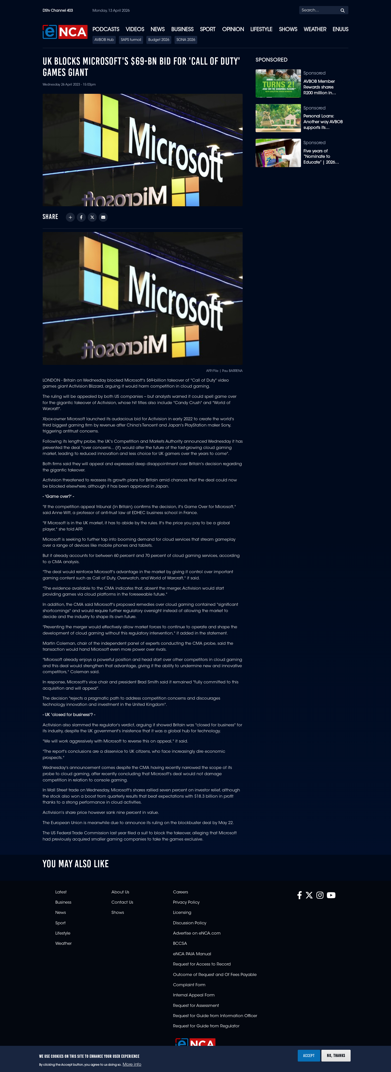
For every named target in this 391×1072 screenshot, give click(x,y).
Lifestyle (261, 29)
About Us (120, 892)
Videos (135, 29)
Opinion (233, 29)
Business (182, 29)
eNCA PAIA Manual (192, 954)
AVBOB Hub (104, 40)
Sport (207, 29)
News (158, 29)
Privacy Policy (186, 903)
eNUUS (340, 29)
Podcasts (106, 29)
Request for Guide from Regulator (206, 1026)
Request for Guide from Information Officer (215, 1016)
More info (132, 1065)
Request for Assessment (196, 1006)
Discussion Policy (189, 923)
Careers (180, 892)
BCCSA (180, 944)
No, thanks (336, 1055)
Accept (309, 1055)
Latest (61, 892)
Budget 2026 (158, 40)
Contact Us (122, 903)
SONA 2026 (186, 40)
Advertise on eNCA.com (197, 934)
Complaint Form (189, 985)
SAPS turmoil (131, 40)
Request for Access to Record (202, 964)
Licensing (182, 913)
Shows (288, 29)
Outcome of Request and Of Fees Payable (215, 975)
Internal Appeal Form (194, 995)
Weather (315, 29)
